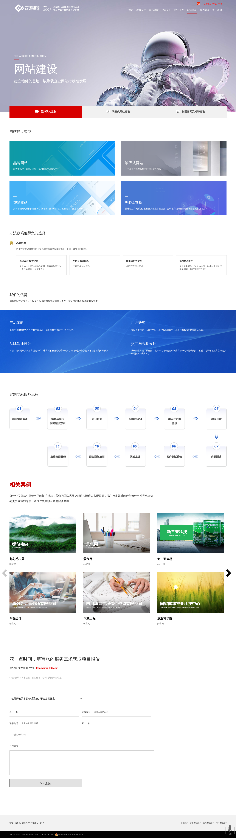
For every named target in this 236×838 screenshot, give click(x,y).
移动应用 (166, 10)
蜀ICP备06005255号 (30, 834)
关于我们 (217, 10)
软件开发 (179, 10)
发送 (45, 783)
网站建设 (192, 10)
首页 (131, 10)
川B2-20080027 (46, 834)
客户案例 (204, 10)
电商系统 (154, 10)
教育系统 (141, 10)
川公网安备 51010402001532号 (69, 834)
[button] (228, 573)
